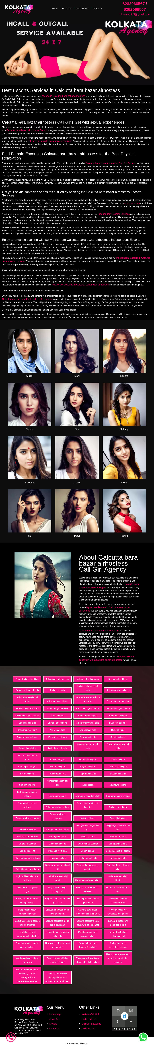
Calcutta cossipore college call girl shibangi (27, 923)
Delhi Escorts (89, 1028)
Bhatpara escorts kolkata (118, 796)
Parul (77, 535)
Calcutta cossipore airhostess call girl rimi (117, 912)
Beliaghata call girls (57, 748)
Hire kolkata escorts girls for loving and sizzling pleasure (117, 958)
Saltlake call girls (118, 774)
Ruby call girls (118, 730)
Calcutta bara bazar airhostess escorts (99, 630)
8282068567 (134, 3)
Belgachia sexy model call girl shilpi (57, 901)
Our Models (82, 9)
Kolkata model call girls (57, 701)
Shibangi (124, 429)
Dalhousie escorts (57, 844)
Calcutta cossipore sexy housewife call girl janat (87, 923)
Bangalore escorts (27, 829)
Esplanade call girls (88, 858)
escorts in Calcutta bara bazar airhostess (63, 96)
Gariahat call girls (87, 730)
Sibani (29, 376)
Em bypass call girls (117, 716)
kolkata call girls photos (88, 679)
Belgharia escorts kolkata (57, 807)
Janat (77, 482)
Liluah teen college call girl (87, 880)
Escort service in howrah (27, 818)
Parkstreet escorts (57, 774)
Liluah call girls (27, 774)
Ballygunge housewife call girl (118, 827)
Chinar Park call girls (57, 723)
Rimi (77, 429)
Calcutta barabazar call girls (118, 746)
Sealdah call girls (27, 785)
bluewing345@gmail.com (135, 14)
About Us (67, 9)
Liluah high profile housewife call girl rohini (27, 934)
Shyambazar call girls (27, 737)
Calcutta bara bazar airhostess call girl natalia (88, 912)
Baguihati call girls (27, 723)
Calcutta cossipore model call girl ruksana (57, 923)
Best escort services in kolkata (87, 805)
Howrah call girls (57, 766)
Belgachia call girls (27, 748)
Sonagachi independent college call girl (27, 945)
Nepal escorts (57, 716)
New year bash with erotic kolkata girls (57, 945)
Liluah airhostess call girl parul (57, 878)
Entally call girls (117, 759)
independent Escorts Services (114, 214)
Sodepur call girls (87, 737)
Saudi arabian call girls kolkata (118, 867)
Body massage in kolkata (118, 851)
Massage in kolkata (57, 851)
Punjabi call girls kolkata (27, 708)
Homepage (55, 1014)
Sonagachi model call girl (57, 829)
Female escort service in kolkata (87, 889)
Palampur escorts (118, 836)
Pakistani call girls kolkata (27, 716)
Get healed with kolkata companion (27, 960)
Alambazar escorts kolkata (87, 796)
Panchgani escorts (57, 836)
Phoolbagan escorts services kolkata (87, 934)
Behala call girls (117, 737)
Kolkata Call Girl (90, 1014)
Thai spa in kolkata (57, 858)
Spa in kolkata (87, 851)
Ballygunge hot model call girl (57, 867)
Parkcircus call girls (57, 737)
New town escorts (117, 785)
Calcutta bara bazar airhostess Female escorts (27, 299)
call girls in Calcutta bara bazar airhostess (50, 141)
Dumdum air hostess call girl (118, 889)
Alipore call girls (57, 730)
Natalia (29, 429)
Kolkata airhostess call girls (87, 688)
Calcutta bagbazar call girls (87, 746)
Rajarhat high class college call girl (118, 934)
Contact (97, 9)
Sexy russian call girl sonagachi (57, 889)
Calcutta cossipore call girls (27, 757)
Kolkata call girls (87, 818)
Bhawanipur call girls (27, 730)
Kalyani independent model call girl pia (118, 923)
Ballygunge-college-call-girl (87, 827)
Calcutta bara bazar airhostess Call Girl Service (111, 163)
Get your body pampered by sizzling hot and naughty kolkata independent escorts (27, 975)
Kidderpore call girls (117, 766)
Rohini (124, 535)
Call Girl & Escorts (91, 1023)
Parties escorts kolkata (27, 836)
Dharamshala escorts (88, 844)
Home (55, 9)
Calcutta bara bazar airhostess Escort (26, 130)
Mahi (77, 376)
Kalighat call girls (118, 858)
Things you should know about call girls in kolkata (87, 960)
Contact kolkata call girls (27, 690)
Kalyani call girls (87, 766)
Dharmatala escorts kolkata (27, 805)
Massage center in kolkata (27, 858)
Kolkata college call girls (117, 690)
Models (53, 1023)
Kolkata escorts (57, 690)
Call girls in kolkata (118, 807)
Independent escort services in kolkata (27, 912)
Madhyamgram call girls (87, 723)
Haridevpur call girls (27, 766)
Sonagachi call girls (118, 844)
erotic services (132, 203)
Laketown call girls (118, 723)
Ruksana (29, 482)
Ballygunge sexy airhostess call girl (117, 945)
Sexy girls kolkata (118, 818)
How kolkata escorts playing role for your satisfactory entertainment (57, 977)
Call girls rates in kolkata (27, 869)
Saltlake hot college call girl (27, 889)
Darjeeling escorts (27, 844)
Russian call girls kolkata (87, 708)
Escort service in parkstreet (57, 816)
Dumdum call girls (87, 759)
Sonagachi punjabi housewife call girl (87, 945)
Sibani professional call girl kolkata (88, 901)
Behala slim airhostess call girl (87, 867)
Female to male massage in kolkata (57, 934)
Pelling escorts (88, 836)
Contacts (54, 1028)
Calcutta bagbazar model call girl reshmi (57, 912)
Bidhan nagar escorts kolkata (27, 794)
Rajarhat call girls (87, 774)
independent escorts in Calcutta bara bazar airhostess (80, 284)
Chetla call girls (57, 759)
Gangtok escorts (27, 851)
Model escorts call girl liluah (118, 878)
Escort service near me (118, 701)
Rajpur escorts (88, 785)
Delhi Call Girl (89, 1019)
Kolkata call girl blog (117, 679)
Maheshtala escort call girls (57, 783)
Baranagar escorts (57, 796)
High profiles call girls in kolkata (27, 878)
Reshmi (124, 376)
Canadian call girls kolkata (118, 708)
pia (29, 535)
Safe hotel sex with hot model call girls (57, 960)
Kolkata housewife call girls (27, 699)
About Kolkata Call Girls (27, 679)
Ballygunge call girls (87, 716)
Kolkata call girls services (57, 679)
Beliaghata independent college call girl (27, 901)
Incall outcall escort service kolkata (118, 901)
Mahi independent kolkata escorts (87, 699)
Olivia (124, 482)
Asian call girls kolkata (57, 708)
